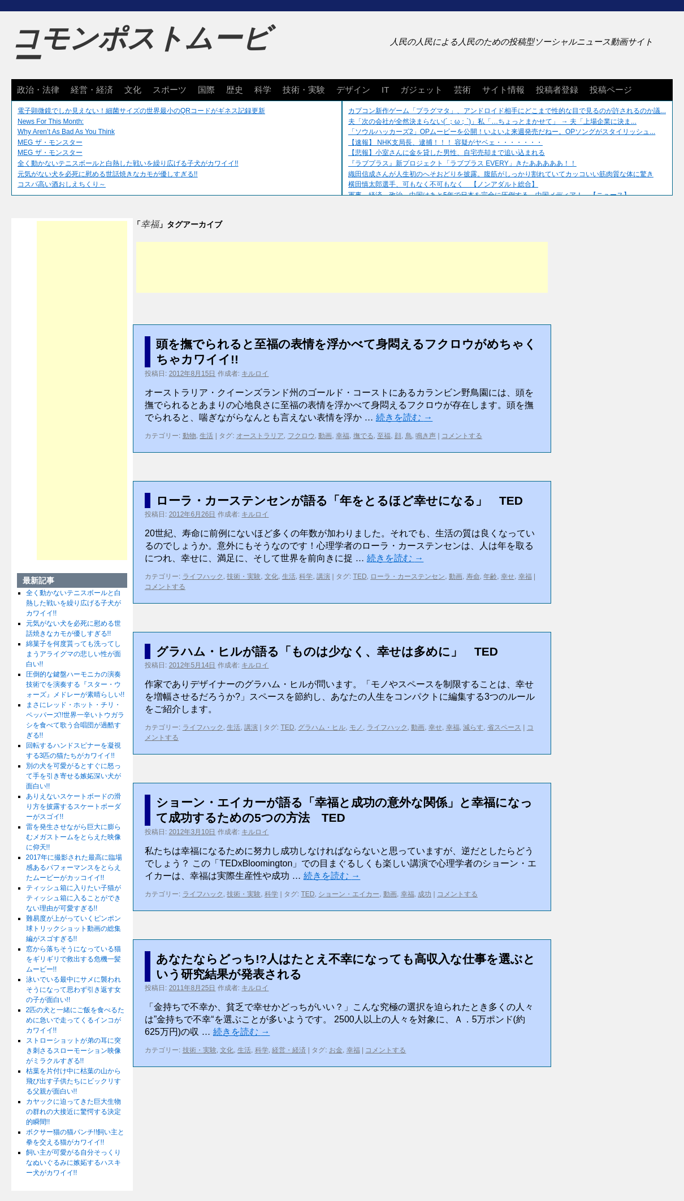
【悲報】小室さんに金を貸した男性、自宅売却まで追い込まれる (446, 153)
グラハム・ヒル (321, 727)
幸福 (342, 436)
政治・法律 (38, 89)
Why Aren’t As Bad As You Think (66, 132)
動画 (325, 436)
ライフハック (203, 576)
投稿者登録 (557, 89)
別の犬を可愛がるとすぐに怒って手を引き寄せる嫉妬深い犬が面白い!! (73, 776)
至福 (384, 436)
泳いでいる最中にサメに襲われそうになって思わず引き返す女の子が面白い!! (73, 989)
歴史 (234, 89)
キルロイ (255, 374)
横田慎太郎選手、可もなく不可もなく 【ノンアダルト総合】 (443, 184)
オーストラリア (260, 436)
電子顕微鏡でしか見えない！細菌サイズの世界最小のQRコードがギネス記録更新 (141, 111)
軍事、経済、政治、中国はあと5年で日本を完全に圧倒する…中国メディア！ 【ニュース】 (489, 195)
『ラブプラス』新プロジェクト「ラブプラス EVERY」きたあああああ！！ (462, 163)
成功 (424, 894)
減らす (473, 727)
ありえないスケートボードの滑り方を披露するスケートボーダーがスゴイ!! (73, 806)
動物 (189, 436)
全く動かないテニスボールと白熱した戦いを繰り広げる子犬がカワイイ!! (128, 163)
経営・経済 (92, 89)
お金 (336, 1050)
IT (385, 89)
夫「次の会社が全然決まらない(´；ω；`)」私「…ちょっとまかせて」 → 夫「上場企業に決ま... (492, 121)
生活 (206, 436)
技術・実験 (304, 89)
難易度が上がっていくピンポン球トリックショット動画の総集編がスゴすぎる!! (73, 928)
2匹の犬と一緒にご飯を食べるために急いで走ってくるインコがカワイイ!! (75, 1020)
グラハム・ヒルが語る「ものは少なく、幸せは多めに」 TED (327, 651)
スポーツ (170, 89)
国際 (206, 89)
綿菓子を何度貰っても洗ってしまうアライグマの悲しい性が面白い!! (73, 654)
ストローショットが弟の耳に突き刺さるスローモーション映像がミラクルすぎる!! (73, 1051)
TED (360, 576)
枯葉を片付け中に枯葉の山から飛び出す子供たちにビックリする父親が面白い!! (73, 1081)
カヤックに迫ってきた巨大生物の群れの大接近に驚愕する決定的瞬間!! (73, 1112)
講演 (323, 576)
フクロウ (301, 436)
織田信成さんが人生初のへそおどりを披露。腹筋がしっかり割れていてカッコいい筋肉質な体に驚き (500, 174)
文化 (132, 89)
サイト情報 (503, 89)
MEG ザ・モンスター (50, 142)
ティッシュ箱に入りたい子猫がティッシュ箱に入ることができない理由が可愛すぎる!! (73, 898)
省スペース (504, 727)
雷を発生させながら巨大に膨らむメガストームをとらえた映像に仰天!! (73, 837)
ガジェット (421, 89)
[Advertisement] (342, 267)
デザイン (353, 89)
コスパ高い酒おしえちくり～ (62, 184)
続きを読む (404, 417)
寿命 (473, 576)
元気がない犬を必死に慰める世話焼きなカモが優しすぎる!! (108, 174)
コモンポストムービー (140, 49)
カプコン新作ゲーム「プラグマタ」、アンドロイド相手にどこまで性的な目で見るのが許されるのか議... (507, 111)
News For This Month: (51, 121)
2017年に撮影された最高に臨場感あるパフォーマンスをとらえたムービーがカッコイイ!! (74, 867)
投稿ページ (611, 89)
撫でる (363, 436)
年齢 (490, 576)
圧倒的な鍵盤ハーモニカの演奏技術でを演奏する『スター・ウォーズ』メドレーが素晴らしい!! (75, 684)
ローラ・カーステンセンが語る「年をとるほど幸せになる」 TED (339, 500)
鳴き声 (425, 436)
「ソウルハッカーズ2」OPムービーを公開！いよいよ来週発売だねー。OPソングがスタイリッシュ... (501, 132)
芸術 (462, 89)
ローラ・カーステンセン (407, 576)
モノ (356, 727)
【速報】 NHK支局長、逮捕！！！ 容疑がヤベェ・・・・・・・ (445, 142)
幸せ (507, 576)
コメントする (461, 436)
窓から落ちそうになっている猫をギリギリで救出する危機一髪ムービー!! (73, 959)
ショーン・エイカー (348, 894)
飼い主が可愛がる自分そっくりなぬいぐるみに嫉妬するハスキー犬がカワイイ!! (73, 1162)
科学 (262, 89)
